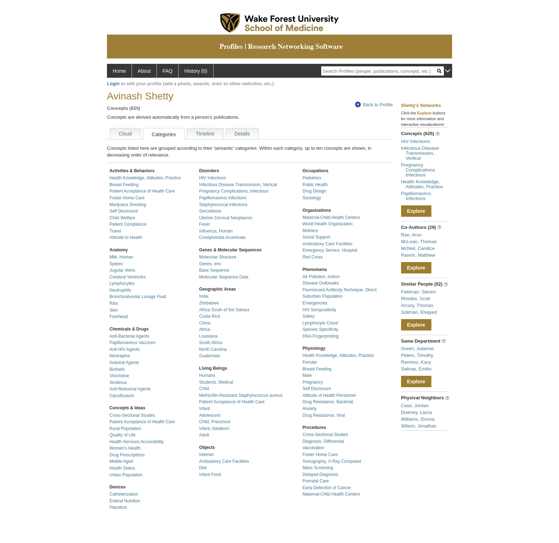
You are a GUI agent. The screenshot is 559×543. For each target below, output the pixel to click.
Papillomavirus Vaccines (132, 342)
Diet (203, 467)
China (204, 323)
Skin (113, 310)
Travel (115, 231)
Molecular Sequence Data (223, 277)
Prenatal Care (315, 480)
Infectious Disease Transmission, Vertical (238, 184)
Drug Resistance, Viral (323, 415)
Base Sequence (214, 270)
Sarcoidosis (210, 211)
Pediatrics (311, 177)
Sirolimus (118, 382)
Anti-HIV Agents (124, 349)
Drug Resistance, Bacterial (327, 401)
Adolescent (209, 415)
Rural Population (125, 428)
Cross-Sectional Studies (132, 415)
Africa (204, 329)
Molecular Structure (217, 257)
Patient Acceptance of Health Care (142, 191)
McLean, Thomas (419, 241)
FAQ (168, 71)
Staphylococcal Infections (223, 204)
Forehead (118, 316)
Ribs (113, 303)
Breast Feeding (123, 184)
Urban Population (126, 474)
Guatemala (209, 355)
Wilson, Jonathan (419, 426)
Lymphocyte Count (320, 323)
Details (242, 134)
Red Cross (312, 257)
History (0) (195, 71)
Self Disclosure (123, 211)
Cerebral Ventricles (127, 277)
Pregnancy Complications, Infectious (233, 191)
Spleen (116, 263)
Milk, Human (121, 257)
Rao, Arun (411, 234)
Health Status (122, 468)
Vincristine (119, 375)
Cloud (125, 134)
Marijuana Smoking (127, 204)
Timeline (205, 134)
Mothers (310, 230)
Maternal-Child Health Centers (331, 217)
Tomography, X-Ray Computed (331, 461)
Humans (207, 375)
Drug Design (314, 191)
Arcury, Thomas (417, 305)
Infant (204, 408)
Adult (204, 434)
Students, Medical (216, 382)
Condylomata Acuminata (222, 237)
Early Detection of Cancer (326, 487)
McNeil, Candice (418, 248)
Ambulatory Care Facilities (224, 461)
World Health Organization (327, 223)
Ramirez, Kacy (416, 362)
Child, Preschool (214, 421)
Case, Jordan (415, 405)
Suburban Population (322, 296)
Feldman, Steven (418, 291)
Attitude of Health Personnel (328, 395)
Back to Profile (374, 104)
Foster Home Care (127, 197)
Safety (308, 316)
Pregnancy (312, 382)
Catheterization (123, 494)
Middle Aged (121, 461)
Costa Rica (209, 316)
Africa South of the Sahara (224, 309)
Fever (204, 224)
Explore (416, 211)
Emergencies (314, 303)
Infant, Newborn (214, 428)
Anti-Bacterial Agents (129, 336)
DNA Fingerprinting (320, 336)
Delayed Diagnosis (320, 474)
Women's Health (124, 448)
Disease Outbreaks (320, 283)
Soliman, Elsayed (419, 312)
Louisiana (208, 336)
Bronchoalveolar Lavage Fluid (137, 296)
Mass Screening (317, 467)
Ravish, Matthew (418, 255)
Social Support (316, 237)
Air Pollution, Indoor (321, 276)
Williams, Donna (418, 419)
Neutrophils (120, 290)
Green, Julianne (417, 348)
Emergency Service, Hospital (329, 250)
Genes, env (210, 263)
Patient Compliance (128, 224)
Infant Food (210, 474)
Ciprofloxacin (121, 395)
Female (309, 362)
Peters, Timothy (417, 355)
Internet (206, 454)
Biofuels (117, 369)
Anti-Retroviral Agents (130, 388)
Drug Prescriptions (127, 454)
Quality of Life (122, 434)
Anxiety (309, 408)
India (204, 296)
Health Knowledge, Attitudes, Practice (145, 177)
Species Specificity (320, 329)
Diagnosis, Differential (323, 441)
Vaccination (313, 447)
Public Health (315, 184)
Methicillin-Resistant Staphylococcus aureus (241, 395)
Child (204, 388)
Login (113, 83)
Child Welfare (122, 217)
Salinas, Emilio (416, 369)
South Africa (210, 342)
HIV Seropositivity (319, 309)
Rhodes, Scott (415, 298)
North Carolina (213, 349)
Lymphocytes (121, 283)
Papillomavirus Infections (223, 197)
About (144, 71)
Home (119, 71)
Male (307, 375)
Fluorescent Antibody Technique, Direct (339, 289)
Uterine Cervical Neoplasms (225, 217)
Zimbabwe (209, 303)
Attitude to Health (125, 237)
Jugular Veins (122, 270)
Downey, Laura (416, 412)
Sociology (311, 197)
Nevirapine (119, 355)
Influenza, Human (216, 231)
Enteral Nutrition (124, 500)
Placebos (118, 507)
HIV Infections (212, 177)
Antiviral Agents (124, 362)
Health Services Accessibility (136, 441)
